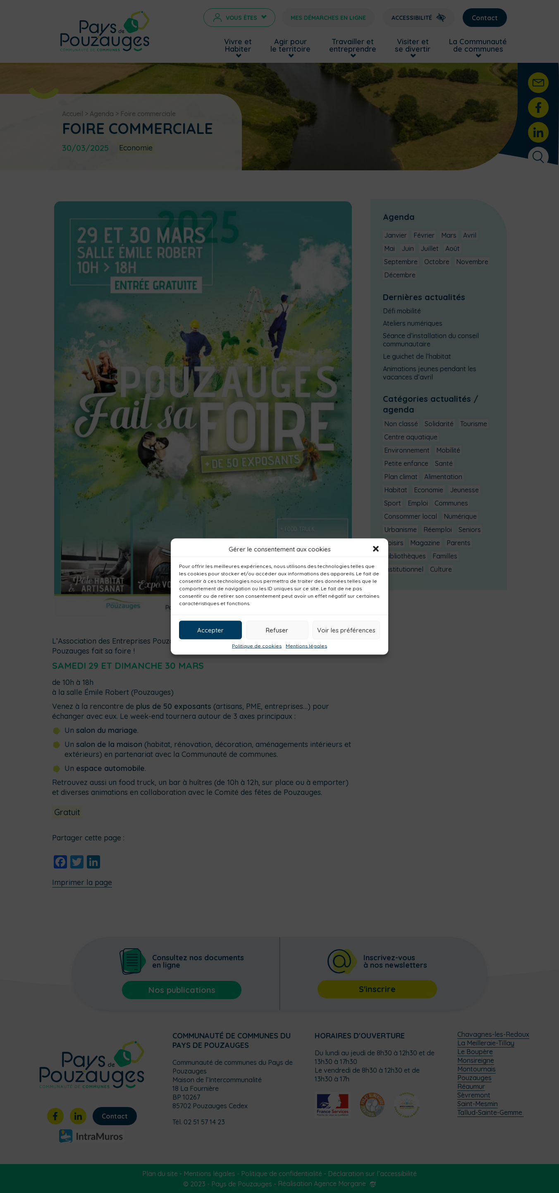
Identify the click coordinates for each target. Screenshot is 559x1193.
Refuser (277, 630)
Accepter (210, 630)
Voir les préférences (346, 630)
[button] (376, 549)
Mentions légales (306, 646)
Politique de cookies (257, 646)
